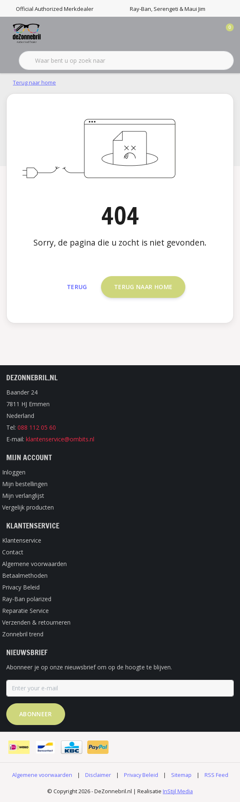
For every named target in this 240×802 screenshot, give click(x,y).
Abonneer (35, 714)
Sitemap (181, 775)
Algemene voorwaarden (42, 775)
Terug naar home (143, 287)
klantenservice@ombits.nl (60, 439)
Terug (77, 287)
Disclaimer (98, 775)
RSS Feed (216, 775)
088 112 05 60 (37, 427)
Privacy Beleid (141, 775)
